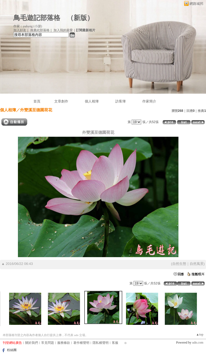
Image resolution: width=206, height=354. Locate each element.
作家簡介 (149, 101)
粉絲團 (12, 350)
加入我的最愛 (63, 30)
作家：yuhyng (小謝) (27, 26)
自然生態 (179, 264)
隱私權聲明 (101, 343)
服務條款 (63, 343)
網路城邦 (196, 4)
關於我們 (31, 343)
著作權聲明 (81, 343)
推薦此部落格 (39, 30)
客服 (115, 343)
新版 (80, 17)
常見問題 (47, 343)
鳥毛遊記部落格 (36, 17)
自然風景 (197, 264)
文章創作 (61, 101)
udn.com (197, 342)
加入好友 (19, 30)
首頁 (36, 101)
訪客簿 (120, 101)
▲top (199, 334)
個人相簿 (92, 101)
